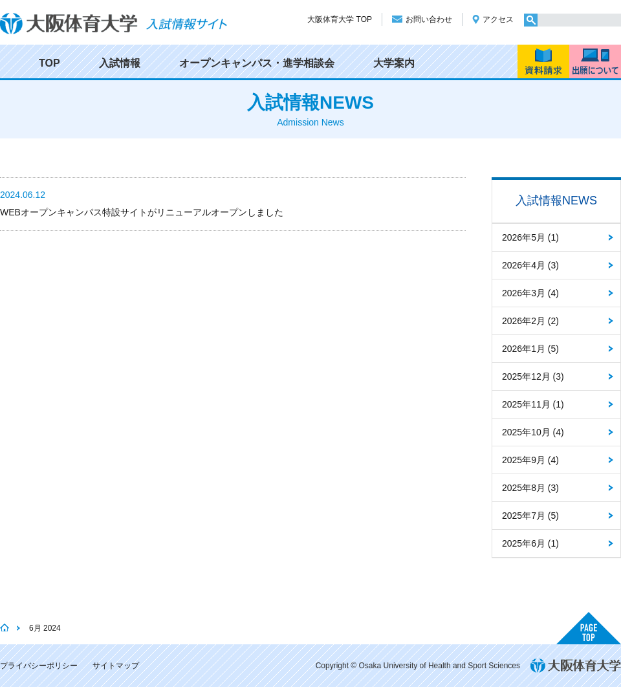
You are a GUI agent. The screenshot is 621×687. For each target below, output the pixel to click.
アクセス (498, 19)
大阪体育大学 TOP (339, 19)
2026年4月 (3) (530, 265)
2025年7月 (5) (530, 515)
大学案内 (394, 63)
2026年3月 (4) (530, 293)
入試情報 (119, 63)
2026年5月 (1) (530, 237)
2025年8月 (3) (530, 488)
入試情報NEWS (556, 200)
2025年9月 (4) (530, 460)
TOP (49, 63)
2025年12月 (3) (533, 376)
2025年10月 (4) (533, 432)
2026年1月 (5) (530, 349)
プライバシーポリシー (39, 665)
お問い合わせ (429, 19)
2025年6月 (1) (530, 543)
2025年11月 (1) (533, 404)
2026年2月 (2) (530, 321)
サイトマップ (116, 665)
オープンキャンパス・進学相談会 (256, 63)
